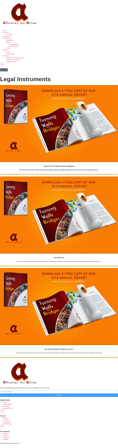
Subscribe (59, 395)
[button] (4, 69)
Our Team (9, 34)
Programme (6, 422)
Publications (6, 38)
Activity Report (14, 46)
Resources (6, 56)
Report (8, 42)
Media (5, 50)
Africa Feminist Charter (13, 60)
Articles (9, 48)
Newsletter (10, 40)
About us (6, 32)
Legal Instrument (11, 62)
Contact (5, 418)
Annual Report (14, 44)
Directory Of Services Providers (16, 58)
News (8, 52)
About (5, 402)
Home (5, 30)
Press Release (11, 54)
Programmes (7, 36)
